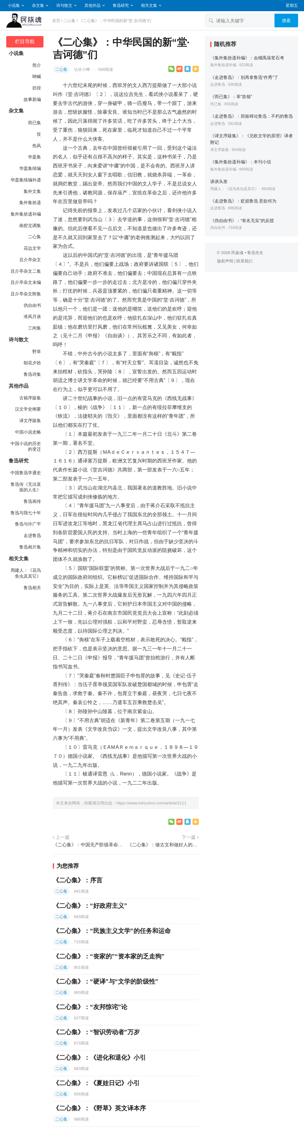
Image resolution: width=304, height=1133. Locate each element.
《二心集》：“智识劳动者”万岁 (96, 1032)
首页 (56, 20)
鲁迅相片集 (30, 546)
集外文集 (32, 191)
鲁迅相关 (32, 587)
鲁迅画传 (32, 501)
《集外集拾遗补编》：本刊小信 (240, 161)
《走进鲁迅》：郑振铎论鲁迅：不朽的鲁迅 (251, 116)
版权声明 (225, 261)
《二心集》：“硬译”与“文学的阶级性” (105, 981)
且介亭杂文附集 (26, 293)
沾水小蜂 (82, 69)
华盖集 (34, 156)
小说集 (14, 5)
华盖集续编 (30, 168)
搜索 (286, 20)
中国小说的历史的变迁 (26, 446)
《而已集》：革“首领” (231, 96)
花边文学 (32, 248)
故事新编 (32, 99)
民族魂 (237, 252)
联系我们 (244, 261)
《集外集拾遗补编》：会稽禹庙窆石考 (247, 57)
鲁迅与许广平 (28, 523)
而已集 (34, 122)
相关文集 (149, 5)
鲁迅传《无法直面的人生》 (26, 487)
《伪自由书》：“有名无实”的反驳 (242, 220)
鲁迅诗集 (32, 374)
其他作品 (92, 5)
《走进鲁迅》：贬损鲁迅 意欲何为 (243, 200)
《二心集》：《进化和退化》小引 (99, 1057)
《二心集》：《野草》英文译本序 (99, 1108)
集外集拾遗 (30, 202)
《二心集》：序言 (77, 880)
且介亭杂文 (30, 259)
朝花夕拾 (32, 362)
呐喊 (36, 76)
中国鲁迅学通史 (26, 472)
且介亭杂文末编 (26, 282)
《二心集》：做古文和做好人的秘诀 (163, 844)
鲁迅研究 (121, 5)
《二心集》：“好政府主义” (90, 905)
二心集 (69, 20)
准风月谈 (32, 316)
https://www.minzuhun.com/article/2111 (151, 803)
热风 (36, 145)
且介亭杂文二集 (26, 271)
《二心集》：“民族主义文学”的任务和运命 (112, 930)
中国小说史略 (28, 432)
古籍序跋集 (30, 397)
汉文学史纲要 (28, 409)
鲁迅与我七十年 (26, 512)
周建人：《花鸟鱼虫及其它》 (26, 573)
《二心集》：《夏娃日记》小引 (96, 1083)
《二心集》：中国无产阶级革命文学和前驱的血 (88, 844)
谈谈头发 (219, 181)
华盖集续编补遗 (26, 179)
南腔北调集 (30, 225)
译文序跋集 (30, 420)
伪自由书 (32, 305)
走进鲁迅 (32, 535)
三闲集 (34, 327)
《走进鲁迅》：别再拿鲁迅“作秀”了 (244, 77)
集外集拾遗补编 (26, 214)
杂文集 (38, 5)
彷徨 (36, 87)
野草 (36, 351)
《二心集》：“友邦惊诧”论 (90, 1006)
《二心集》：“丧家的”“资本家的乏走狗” (109, 956)
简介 (36, 65)
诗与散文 (64, 5)
